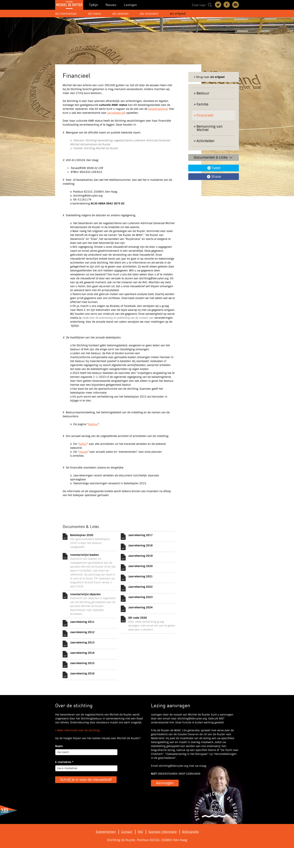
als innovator (149, 13)
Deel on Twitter (218, 4)
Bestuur (202, 93)
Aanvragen (165, 783)
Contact (235, 4)
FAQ (140, 832)
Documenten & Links (213, 157)
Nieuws (111, 5)
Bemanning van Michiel (209, 128)
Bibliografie (190, 832)
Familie (202, 104)
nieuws (83, 451)
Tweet (216, 168)
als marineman (66, 13)
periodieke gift (116, 112)
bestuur (93, 424)
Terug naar (210, 77)
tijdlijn (83, 444)
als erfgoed (177, 13)
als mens (94, 13)
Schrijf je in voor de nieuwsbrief (86, 779)
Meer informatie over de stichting (78, 730)
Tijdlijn (93, 5)
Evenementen (106, 832)
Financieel (204, 115)
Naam (59, 746)
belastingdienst (158, 109)
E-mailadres (64, 762)
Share (216, 176)
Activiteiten (205, 141)
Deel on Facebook (227, 4)
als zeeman (120, 13)
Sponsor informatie (162, 832)
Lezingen (130, 5)
